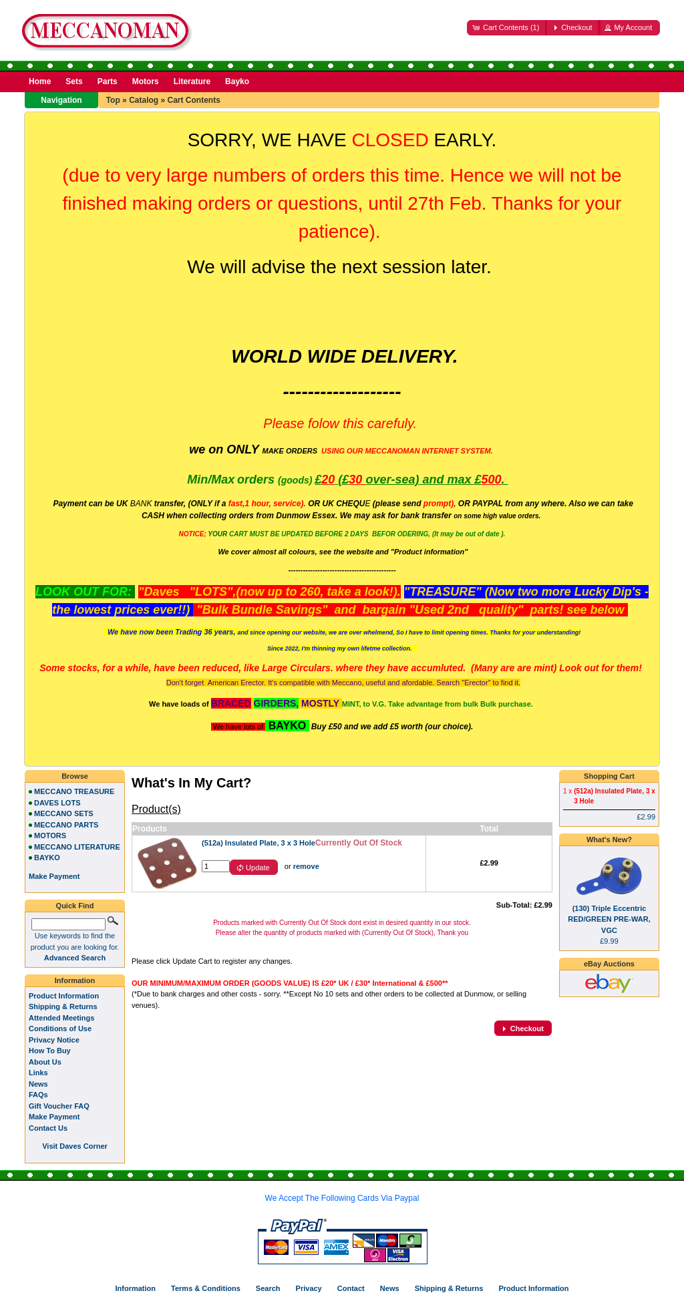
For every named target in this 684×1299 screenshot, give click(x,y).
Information (75, 980)
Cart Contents (193, 100)
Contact (351, 1288)
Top (113, 100)
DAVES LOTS (57, 803)
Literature (192, 81)
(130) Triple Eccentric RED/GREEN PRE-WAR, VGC (609, 919)
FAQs (38, 1095)
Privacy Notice (54, 1040)
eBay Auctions (609, 964)
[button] (507, 27)
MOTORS (50, 835)
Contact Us (48, 1128)
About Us (45, 1062)
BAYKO (47, 858)
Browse (74, 776)
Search (268, 1288)
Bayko (237, 81)
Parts (108, 81)
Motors (145, 81)
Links (38, 1073)
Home (40, 81)
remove (306, 866)
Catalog (143, 100)
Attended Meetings (61, 1018)
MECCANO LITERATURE (77, 847)
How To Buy (50, 1051)
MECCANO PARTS (66, 825)
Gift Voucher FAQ (59, 1106)
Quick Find (75, 906)
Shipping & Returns (63, 1006)
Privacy (309, 1288)
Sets (73, 81)
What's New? (609, 840)
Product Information (64, 996)
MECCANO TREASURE (74, 791)
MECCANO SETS (64, 813)
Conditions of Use (60, 1029)
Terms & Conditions (205, 1288)
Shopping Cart (609, 776)
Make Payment (54, 1117)
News (38, 1084)
